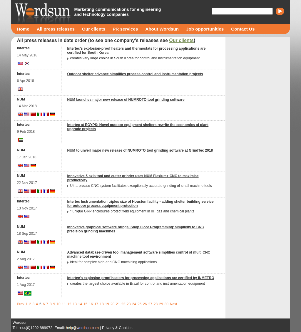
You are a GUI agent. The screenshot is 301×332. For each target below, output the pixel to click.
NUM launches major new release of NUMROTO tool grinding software (126, 100)
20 (112, 304)
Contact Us (243, 28)
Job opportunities (205, 28)
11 (64, 304)
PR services (125, 28)
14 (80, 304)
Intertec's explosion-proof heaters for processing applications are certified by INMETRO (140, 278)
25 (139, 304)
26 (145, 304)
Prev (20, 304)
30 (166, 304)
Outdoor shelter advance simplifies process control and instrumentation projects (135, 74)
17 (96, 304)
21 (118, 304)
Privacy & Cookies (117, 328)
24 (134, 304)
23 (129, 304)
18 (101, 304)
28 (156, 304)
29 (161, 304)
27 (150, 304)
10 (58, 304)
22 (123, 304)
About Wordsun (162, 28)
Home (23, 28)
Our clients (93, 28)
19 (107, 304)
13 (74, 304)
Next (173, 304)
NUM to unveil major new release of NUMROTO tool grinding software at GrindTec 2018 (140, 150)
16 (91, 304)
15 (85, 304)
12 (69, 304)
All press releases (56, 28)
